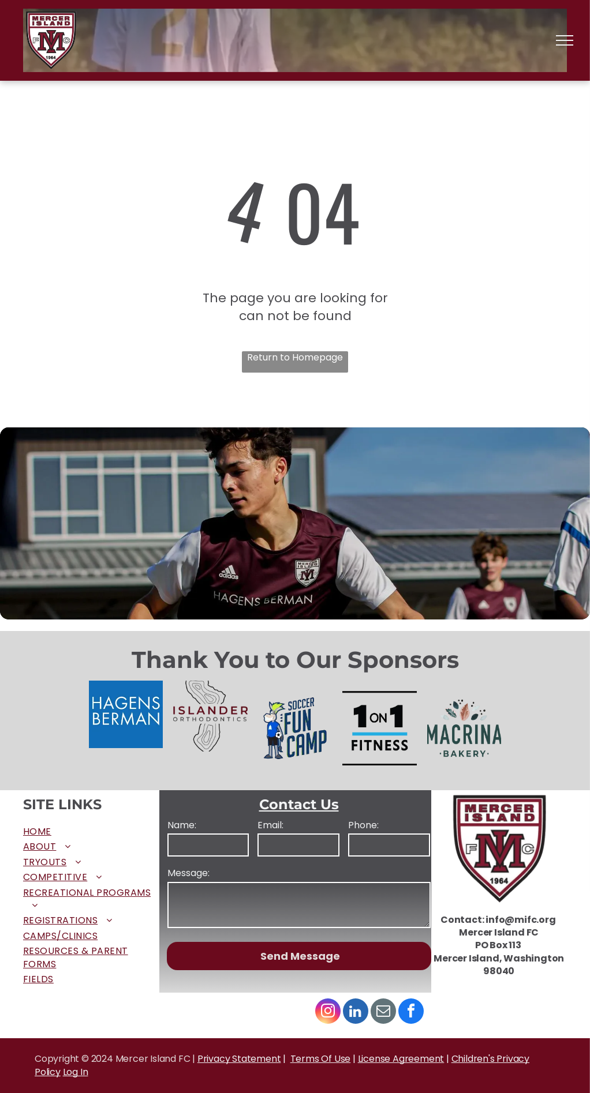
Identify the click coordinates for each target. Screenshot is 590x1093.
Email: (270, 825)
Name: (181, 825)
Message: (188, 873)
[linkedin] (355, 1012)
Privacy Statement (239, 1058)
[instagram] (328, 1012)
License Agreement (401, 1058)
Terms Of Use (320, 1058)
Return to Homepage (295, 357)
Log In (75, 1072)
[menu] (565, 40)
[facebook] (411, 1012)
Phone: (363, 825)
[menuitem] (91, 831)
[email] (383, 1012)
